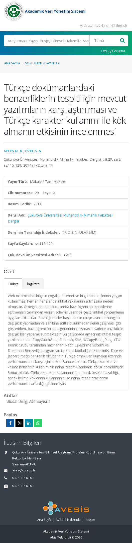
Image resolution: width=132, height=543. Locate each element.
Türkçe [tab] (13, 284)
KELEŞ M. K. (13, 150)
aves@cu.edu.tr (23, 470)
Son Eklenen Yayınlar (42, 63)
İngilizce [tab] (33, 284)
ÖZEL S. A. (33, 150)
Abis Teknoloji (60, 537)
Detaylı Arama (113, 50)
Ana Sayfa (12, 63)
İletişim (90, 520)
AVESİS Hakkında (68, 520)
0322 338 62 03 (23, 478)
